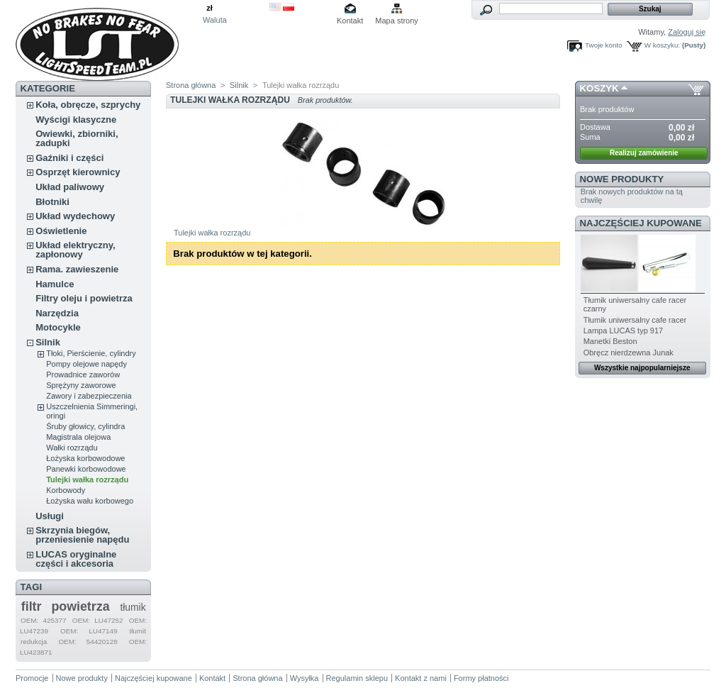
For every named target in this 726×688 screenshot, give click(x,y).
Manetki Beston (610, 341)
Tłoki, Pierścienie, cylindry (91, 353)
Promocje (32, 678)
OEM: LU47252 (97, 620)
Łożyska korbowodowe (85, 458)
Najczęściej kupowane (641, 223)
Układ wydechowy (75, 216)
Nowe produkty (622, 179)
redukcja (34, 641)
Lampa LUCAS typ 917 (623, 330)
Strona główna (191, 85)
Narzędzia (57, 313)
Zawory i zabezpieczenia (88, 396)
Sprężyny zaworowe (81, 385)
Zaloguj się (686, 32)
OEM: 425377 (44, 620)
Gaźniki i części (69, 157)
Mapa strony (396, 20)
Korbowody (65, 490)
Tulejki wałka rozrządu (87, 479)
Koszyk (599, 88)
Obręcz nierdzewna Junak (628, 352)
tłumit (137, 631)
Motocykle (58, 327)
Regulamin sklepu (357, 678)
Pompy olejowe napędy (86, 364)
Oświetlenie (60, 231)
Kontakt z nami (421, 678)
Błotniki (52, 201)
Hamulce (54, 284)
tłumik (132, 607)
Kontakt (350, 20)
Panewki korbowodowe (86, 469)
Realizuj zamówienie (644, 153)
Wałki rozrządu (71, 447)
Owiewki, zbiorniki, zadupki (76, 138)
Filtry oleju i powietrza (84, 298)
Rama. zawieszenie (76, 269)
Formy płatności (481, 678)
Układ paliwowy (69, 187)
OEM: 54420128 (87, 641)
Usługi (49, 516)
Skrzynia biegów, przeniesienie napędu (82, 535)
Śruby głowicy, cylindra (85, 426)
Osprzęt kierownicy (77, 172)
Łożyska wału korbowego (89, 500)
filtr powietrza (65, 606)
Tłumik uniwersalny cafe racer (635, 320)
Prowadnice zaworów (83, 374)
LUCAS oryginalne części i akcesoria (75, 559)
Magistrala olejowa (78, 437)
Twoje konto (603, 45)
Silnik (47, 342)
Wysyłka (304, 678)
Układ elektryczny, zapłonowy (75, 250)
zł (209, 8)
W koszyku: (662, 45)
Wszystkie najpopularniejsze (642, 368)
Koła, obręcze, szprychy (87, 104)
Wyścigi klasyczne (75, 119)
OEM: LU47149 (88, 631)
